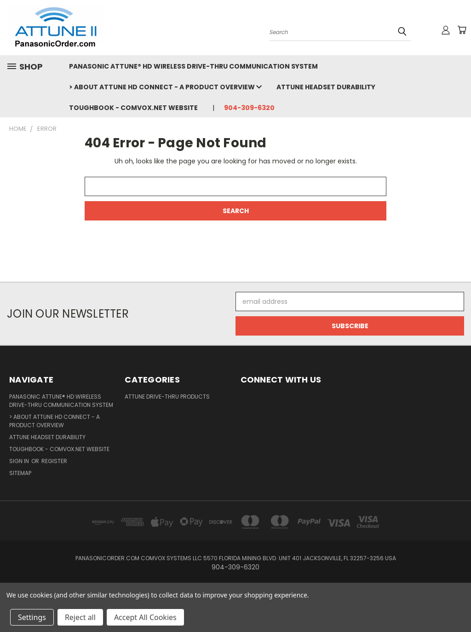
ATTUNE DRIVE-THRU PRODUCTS (167, 396)
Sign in (19, 461)
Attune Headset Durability (325, 87)
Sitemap (20, 473)
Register (54, 461)
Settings (32, 617)
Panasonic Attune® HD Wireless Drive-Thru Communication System (193, 66)
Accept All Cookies (145, 617)
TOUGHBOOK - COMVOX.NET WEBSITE (133, 107)
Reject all (80, 617)
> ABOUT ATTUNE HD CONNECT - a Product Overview (165, 87)
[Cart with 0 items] (461, 30)
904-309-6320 (249, 107)
